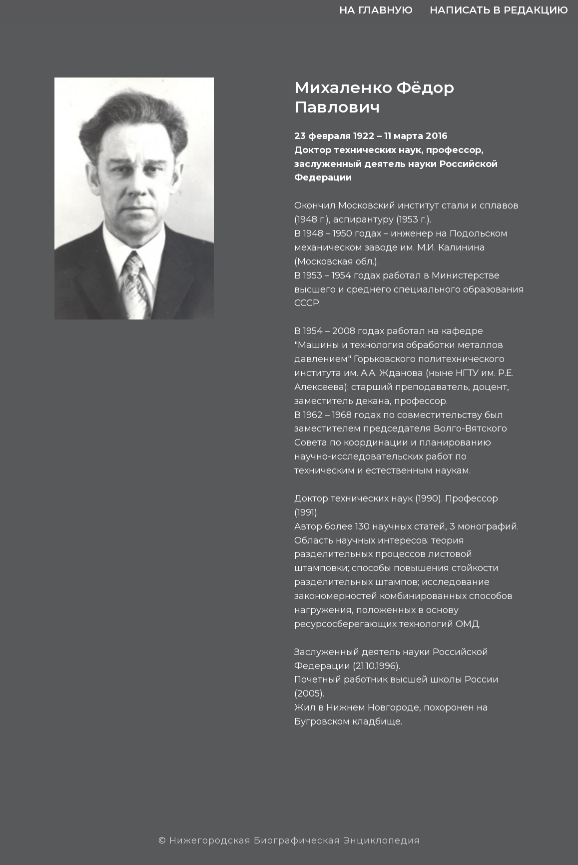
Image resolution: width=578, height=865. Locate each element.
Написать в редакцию (499, 10)
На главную (376, 10)
